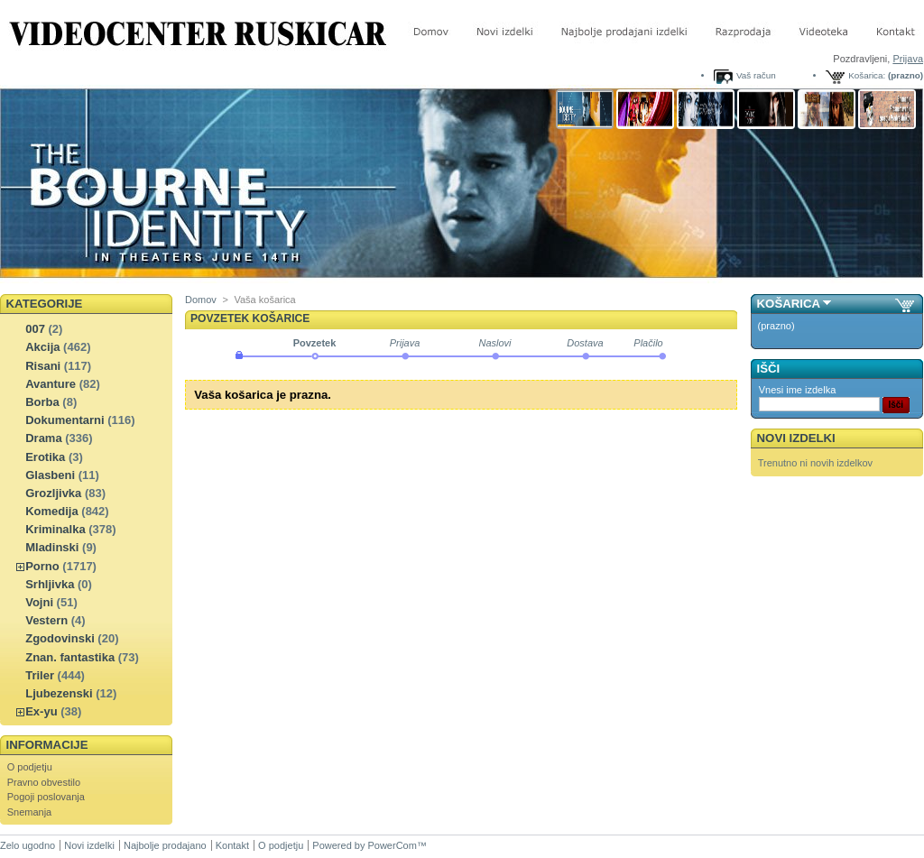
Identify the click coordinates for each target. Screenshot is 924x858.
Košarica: (866, 75)
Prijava (907, 58)
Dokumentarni (64, 420)
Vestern (46, 620)
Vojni (39, 602)
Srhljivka (49, 584)
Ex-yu (41, 711)
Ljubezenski (58, 693)
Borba (42, 402)
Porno (42, 566)
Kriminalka (55, 529)
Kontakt (232, 845)
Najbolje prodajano (165, 845)
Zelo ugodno (27, 845)
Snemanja (29, 812)
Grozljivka (53, 493)
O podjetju (29, 766)
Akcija (42, 347)
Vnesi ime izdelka (797, 389)
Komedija (52, 511)
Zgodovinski (60, 638)
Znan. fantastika (70, 657)
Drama (43, 438)
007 (35, 329)
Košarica (788, 303)
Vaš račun (756, 75)
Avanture (50, 384)
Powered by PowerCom (364, 845)
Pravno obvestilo (43, 782)
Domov (201, 299)
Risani (42, 366)
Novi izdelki (796, 438)
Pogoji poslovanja (46, 796)
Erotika (45, 457)
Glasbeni (50, 475)
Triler (39, 675)
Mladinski (52, 547)
